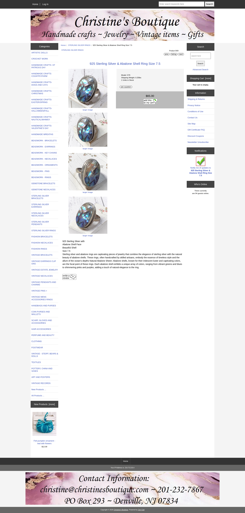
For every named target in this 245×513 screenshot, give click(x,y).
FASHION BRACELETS (41, 236)
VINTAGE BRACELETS (41, 255)
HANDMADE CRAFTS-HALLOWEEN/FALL (41, 109)
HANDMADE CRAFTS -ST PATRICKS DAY (43, 66)
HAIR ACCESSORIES (41, 329)
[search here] (200, 55)
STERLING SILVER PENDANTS (40, 223)
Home (35, 4)
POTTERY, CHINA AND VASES (41, 369)
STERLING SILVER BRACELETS (40, 197)
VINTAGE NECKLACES (42, 276)
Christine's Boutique (121, 510)
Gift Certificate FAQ (196, 130)
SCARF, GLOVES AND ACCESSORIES (41, 321)
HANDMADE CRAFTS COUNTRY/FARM (41, 74)
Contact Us (192, 117)
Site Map (191, 124)
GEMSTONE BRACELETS (43, 183)
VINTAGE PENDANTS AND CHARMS (43, 283)
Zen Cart (141, 510)
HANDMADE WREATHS (42, 134)
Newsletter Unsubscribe (198, 142)
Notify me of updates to (200, 167)
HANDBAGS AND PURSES (43, 305)
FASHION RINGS (39, 249)
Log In (45, 4)
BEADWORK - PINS (40, 171)
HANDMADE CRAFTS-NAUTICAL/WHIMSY (41, 118)
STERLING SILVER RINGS (79, 45)
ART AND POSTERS (40, 377)
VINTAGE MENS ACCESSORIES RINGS (42, 298)
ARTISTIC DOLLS (39, 52)
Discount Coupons (196, 136)
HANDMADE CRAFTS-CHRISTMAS (41, 92)
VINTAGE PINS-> (39, 291)
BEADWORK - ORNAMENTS (44, 165)
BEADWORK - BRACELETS (44, 140)
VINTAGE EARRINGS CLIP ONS (43, 262)
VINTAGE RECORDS (40, 383)
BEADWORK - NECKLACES (44, 159)
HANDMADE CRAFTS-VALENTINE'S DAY (41, 127)
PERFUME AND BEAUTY (42, 335)
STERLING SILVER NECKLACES (40, 214)
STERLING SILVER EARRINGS (40, 205)
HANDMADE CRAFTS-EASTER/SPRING (41, 100)
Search (200, 47)
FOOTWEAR (37, 347)
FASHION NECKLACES (42, 243)
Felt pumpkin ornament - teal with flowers (44, 428)
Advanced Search (200, 69)
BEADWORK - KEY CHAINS (44, 153)
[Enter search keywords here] (181, 4)
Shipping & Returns (196, 99)
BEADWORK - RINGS (41, 177)
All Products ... (37, 395)
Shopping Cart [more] (200, 78)
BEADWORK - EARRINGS (43, 146)
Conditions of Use (195, 111)
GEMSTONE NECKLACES (43, 189)
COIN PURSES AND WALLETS (40, 313)
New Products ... (38, 389)
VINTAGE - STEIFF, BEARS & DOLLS (44, 354)
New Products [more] (44, 404)
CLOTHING (36, 341)
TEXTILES (36, 362)
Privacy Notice (194, 105)
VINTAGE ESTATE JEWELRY (44, 270)
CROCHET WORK (39, 59)
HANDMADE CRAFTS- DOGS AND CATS (41, 83)
